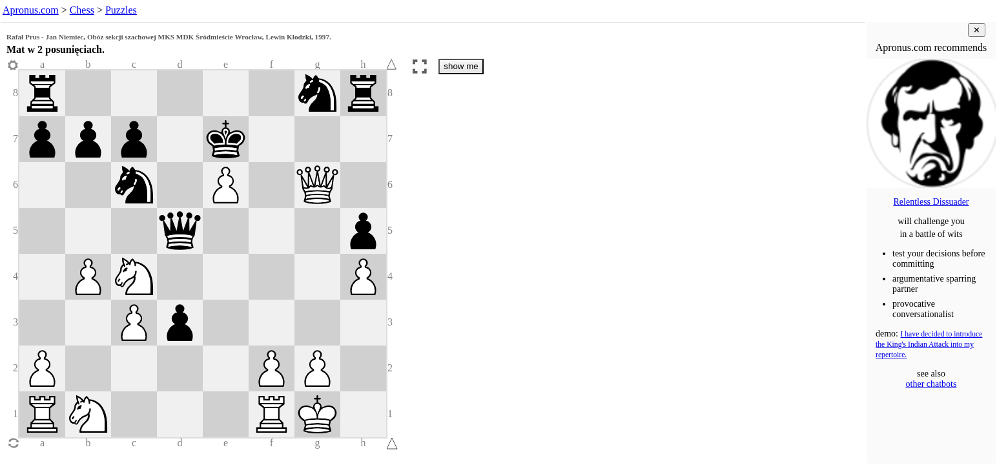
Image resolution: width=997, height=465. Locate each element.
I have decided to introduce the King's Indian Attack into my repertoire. (929, 344)
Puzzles (121, 10)
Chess (82, 10)
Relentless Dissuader (931, 202)
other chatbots (931, 384)
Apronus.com (31, 10)
